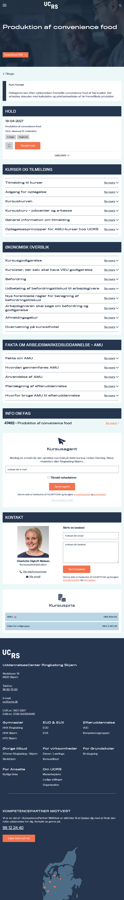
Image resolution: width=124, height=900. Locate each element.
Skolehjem (9, 759)
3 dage (10, 137)
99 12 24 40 (13, 827)
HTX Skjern (10, 738)
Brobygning (90, 753)
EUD (45, 727)
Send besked (76, 569)
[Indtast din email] (91, 535)
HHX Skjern (10, 733)
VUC (86, 727)
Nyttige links (10, 774)
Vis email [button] (34, 576)
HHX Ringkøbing (13, 727)
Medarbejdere (52, 774)
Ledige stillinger (52, 779)
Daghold (23, 137)
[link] (62, 5)
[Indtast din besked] (91, 552)
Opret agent (62, 486)
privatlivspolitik (81, 494)
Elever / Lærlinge (53, 753)
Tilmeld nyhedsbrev (63, 477)
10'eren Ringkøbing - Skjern (20, 753)
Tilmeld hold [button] (27, 145)
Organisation (51, 784)
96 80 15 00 (10, 689)
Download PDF (14, 54)
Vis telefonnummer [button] (35, 571)
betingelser (100, 494)
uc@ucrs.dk (10, 701)
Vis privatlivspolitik (62, 500)
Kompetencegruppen (96, 733)
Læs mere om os (19, 838)
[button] (9, 145)
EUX (45, 733)
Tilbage (9, 73)
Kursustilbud (51, 759)
